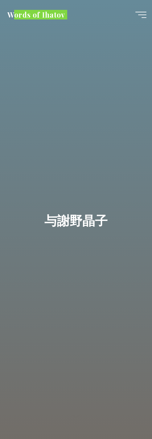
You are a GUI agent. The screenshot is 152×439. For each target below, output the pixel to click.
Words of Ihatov (36, 14)
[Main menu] (140, 15)
